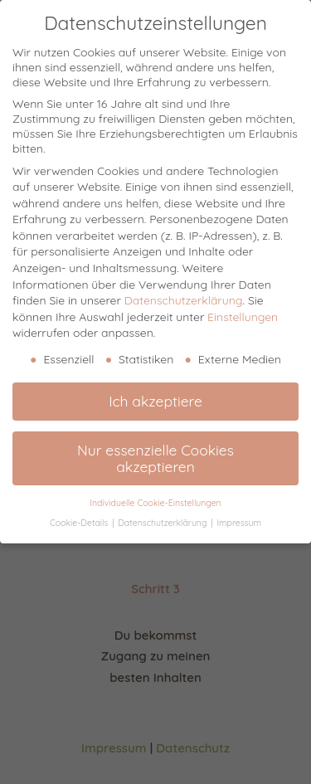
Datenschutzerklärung (183, 300)
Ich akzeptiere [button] (155, 401)
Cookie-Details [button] (80, 522)
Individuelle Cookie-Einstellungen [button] (155, 503)
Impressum (238, 522)
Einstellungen (242, 316)
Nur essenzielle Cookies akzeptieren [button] (155, 458)
